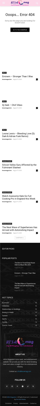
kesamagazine (7, 79)
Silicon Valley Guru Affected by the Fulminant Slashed (19, 166)
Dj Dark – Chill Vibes (12, 105)
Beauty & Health (7, 161)
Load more (20, 238)
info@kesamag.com (24, 371)
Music (4, 73)
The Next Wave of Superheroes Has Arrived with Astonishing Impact (19, 228)
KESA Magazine (11, 397)
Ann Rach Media (21, 399)
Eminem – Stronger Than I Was (17, 76)
